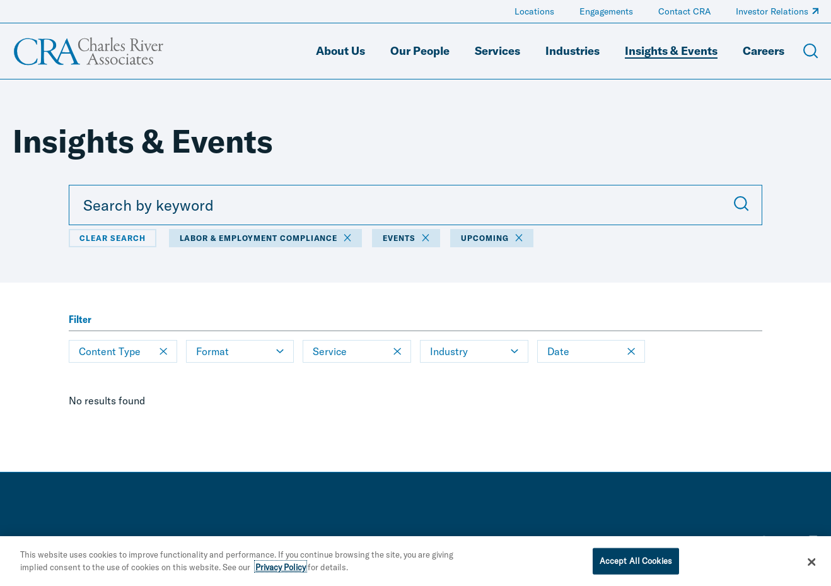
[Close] (811, 566)
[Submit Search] (741, 205)
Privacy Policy (280, 571)
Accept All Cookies (636, 565)
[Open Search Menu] (810, 51)
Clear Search (112, 238)
